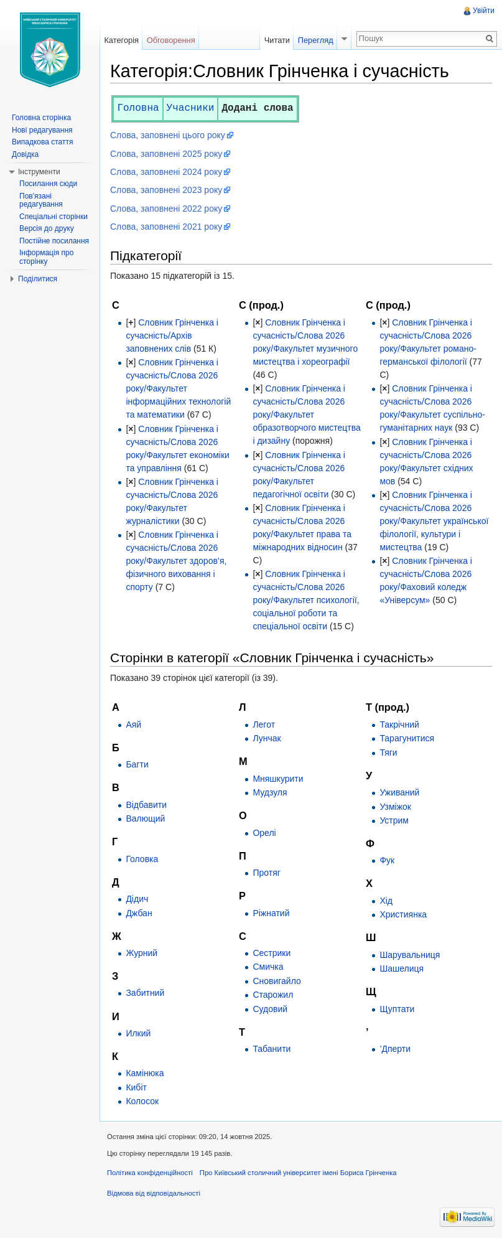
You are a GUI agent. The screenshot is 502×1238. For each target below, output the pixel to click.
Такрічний (399, 724)
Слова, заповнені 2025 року (166, 154)
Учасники (191, 108)
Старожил (273, 995)
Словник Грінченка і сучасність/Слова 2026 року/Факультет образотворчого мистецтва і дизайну (306, 414)
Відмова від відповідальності (153, 1193)
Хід (386, 901)
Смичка (268, 967)
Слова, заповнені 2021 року (166, 227)
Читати (277, 40)
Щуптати (396, 1009)
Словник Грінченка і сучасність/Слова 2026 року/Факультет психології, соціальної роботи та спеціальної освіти (306, 600)
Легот (264, 724)
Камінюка (145, 1073)
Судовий (270, 1009)
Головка (142, 859)
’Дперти (395, 1049)
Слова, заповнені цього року (167, 135)
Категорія (121, 40)
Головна (138, 108)
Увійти (484, 10)
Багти (137, 764)
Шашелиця (401, 968)
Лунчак (267, 738)
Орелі (264, 833)
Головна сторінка (41, 117)
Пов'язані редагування (41, 200)
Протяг (266, 873)
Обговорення (171, 40)
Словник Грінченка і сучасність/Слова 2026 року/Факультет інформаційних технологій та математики (178, 388)
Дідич (137, 899)
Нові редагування (42, 130)
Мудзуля (270, 792)
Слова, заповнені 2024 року (166, 172)
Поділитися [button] (37, 278)
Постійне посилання (54, 241)
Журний (141, 953)
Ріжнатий (271, 913)
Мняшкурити (278, 779)
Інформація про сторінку (46, 257)
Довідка (25, 154)
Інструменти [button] (39, 171)
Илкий (138, 1033)
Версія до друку (46, 228)
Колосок (142, 1101)
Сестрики (272, 953)
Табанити (272, 1049)
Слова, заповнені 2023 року (166, 190)
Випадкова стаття (42, 142)
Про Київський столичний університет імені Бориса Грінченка (298, 1172)
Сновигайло (276, 981)
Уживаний (399, 792)
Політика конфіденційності (150, 1172)
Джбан (139, 913)
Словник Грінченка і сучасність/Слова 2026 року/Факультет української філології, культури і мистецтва (433, 521)
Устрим (394, 820)
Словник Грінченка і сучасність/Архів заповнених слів (172, 335)
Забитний (145, 993)
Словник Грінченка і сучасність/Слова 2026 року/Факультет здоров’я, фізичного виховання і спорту (176, 561)
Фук (386, 860)
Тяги (388, 752)
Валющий (145, 818)
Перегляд (315, 40)
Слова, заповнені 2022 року (166, 208)
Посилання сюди (48, 183)
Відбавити (146, 805)
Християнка (403, 914)
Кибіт (136, 1087)
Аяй (133, 724)
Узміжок (395, 807)
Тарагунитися (406, 738)
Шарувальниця (409, 955)
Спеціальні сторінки (53, 216)
